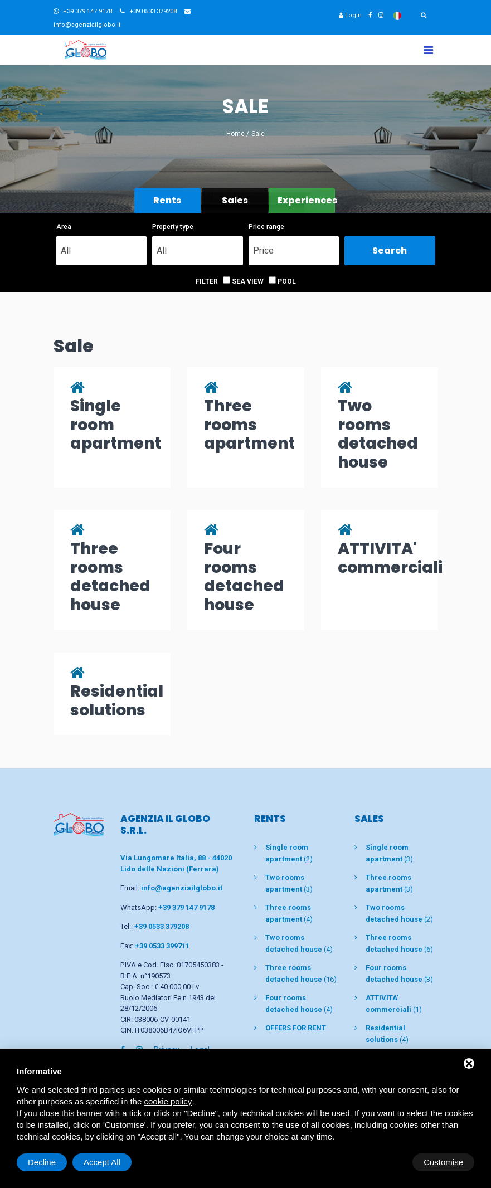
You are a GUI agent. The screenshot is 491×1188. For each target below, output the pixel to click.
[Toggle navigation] (428, 50)
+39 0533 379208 (148, 11)
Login (350, 15)
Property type (172, 227)
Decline (384, 1162)
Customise (47, 1162)
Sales (235, 200)
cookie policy (168, 1101)
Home (235, 134)
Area (63, 227)
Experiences (306, 200)
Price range (266, 227)
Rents (167, 200)
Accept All (444, 1162)
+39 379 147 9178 (83, 11)
